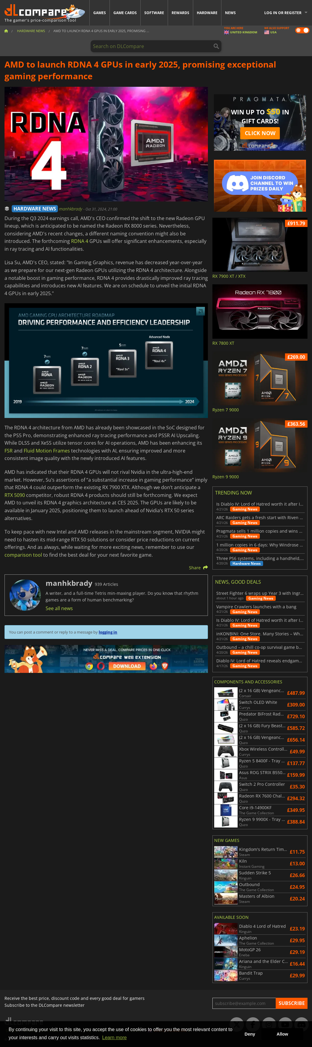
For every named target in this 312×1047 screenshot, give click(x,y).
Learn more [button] (114, 1037)
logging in (108, 632)
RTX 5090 (14, 495)
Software (154, 12)
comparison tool (23, 555)
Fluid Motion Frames (47, 450)
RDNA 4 (79, 241)
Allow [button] (282, 1034)
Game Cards (125, 12)
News (230, 12)
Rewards (180, 12)
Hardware (207, 12)
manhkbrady (71, 209)
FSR (8, 450)
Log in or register (283, 12)
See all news (59, 608)
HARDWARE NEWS (35, 208)
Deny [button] (249, 1034)
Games (99, 12)
